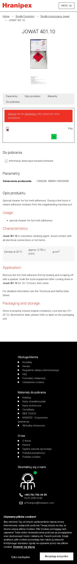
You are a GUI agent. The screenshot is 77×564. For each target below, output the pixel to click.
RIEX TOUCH (27, 413)
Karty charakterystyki (31, 401)
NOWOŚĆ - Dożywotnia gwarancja (32, 419)
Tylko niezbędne (20, 557)
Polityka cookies (29, 456)
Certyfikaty (26, 409)
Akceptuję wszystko (56, 556)
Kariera (24, 444)
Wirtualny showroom (31, 425)
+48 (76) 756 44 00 (35, 494)
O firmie (24, 440)
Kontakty (25, 362)
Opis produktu (32, 96)
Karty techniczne (29, 405)
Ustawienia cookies (31, 382)
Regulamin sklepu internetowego (38, 370)
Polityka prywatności (31, 452)
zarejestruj (30, 113)
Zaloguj (12, 113)
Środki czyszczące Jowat (54, 16)
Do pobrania (13, 101)
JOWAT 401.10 (17, 20)
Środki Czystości (25, 16)
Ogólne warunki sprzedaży (35, 448)
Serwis (24, 366)
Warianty (52, 96)
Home (6, 16)
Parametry (11, 96)
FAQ (22, 374)
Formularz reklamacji (31, 378)
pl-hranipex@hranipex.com (39, 502)
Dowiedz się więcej (24, 547)
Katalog (24, 397)
